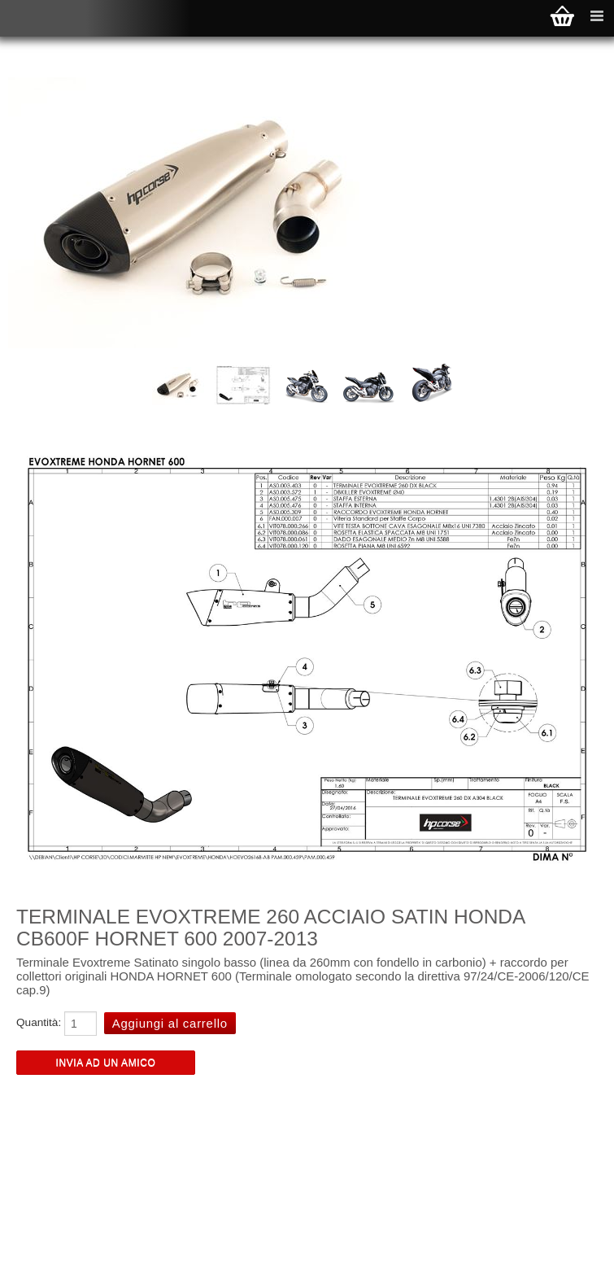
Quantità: (38, 1022)
